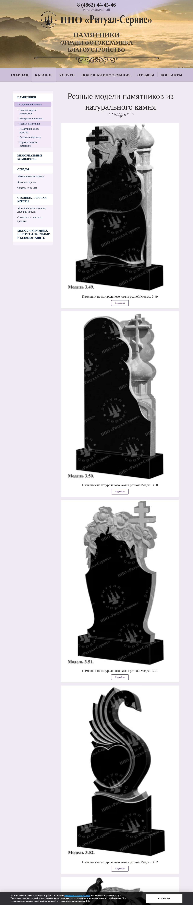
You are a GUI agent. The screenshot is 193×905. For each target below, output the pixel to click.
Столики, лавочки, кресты (32, 199)
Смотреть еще (120, 817)
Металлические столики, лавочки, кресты (31, 210)
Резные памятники (30, 123)
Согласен (164, 898)
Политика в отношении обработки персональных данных (55, 891)
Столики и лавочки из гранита (29, 219)
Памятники (26, 97)
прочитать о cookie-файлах (77, 895)
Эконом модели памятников (28, 112)
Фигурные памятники (31, 118)
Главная (19, 75)
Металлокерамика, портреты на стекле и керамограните (33, 234)
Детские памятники (30, 137)
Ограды (23, 169)
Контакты (171, 75)
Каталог (44, 75)
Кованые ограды (26, 182)
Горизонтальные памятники (28, 144)
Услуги (67, 75)
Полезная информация (106, 75)
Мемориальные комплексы (30, 157)
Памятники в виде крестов (29, 130)
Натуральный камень (29, 104)
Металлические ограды (30, 176)
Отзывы (145, 75)
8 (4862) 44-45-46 (96, 5)
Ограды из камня (27, 187)
